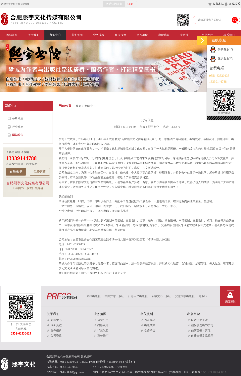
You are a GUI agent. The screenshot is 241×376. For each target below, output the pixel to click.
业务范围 (77, 34)
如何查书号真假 (199, 330)
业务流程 (98, 34)
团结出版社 (94, 296)
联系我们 (229, 34)
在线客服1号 (222, 49)
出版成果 (163, 34)
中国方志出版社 (114, 296)
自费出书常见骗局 (200, 335)
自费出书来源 (197, 320)
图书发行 (207, 34)
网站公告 (15, 135)
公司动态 (15, 119)
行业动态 (15, 127)
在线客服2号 (222, 58)
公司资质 (54, 335)
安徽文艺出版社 (161, 296)
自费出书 (101, 320)
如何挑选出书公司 (200, 325)
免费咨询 (39, 171)
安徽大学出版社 (185, 296)
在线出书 (16, 171)
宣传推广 (185, 34)
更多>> (203, 296)
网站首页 (12, 34)
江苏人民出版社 (138, 296)
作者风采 (147, 320)
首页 (78, 105)
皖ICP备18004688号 (215, 372)
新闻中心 (55, 34)
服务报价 (120, 34)
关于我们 (33, 34)
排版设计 (101, 325)
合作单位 (142, 34)
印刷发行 (101, 330)
